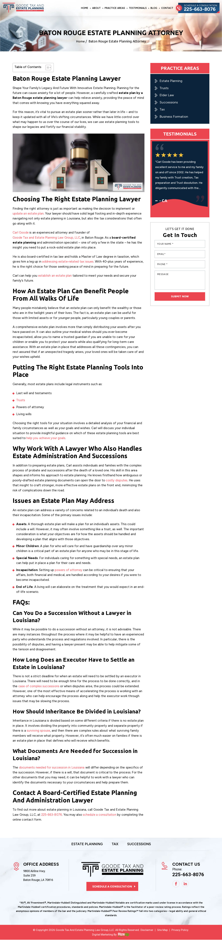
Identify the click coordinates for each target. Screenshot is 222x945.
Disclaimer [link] (146, 935)
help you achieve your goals (46, 443)
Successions (169, 103)
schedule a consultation (100, 819)
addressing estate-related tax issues (68, 261)
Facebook (176, 889)
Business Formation (174, 117)
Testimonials (138, 8)
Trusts (20, 405)
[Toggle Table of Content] (46, 67)
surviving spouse (38, 736)
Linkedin (185, 889)
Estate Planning (171, 81)
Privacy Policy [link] (180, 935)
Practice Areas (115, 8)
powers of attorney (69, 575)
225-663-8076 (200, 9)
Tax (162, 110)
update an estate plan (28, 213)
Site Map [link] (162, 935)
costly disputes (117, 485)
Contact (167, 8)
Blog (154, 8)
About (96, 8)
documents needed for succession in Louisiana (52, 772)
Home (84, 8)
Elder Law (167, 95)
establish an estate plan (55, 280)
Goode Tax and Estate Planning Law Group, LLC (47, 237)
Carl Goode (21, 232)
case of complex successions (39, 691)
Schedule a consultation (112, 891)
